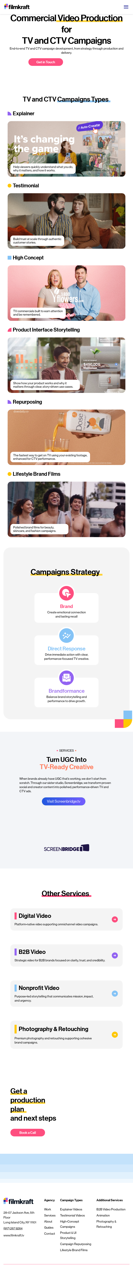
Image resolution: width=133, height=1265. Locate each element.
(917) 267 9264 (13, 1228)
